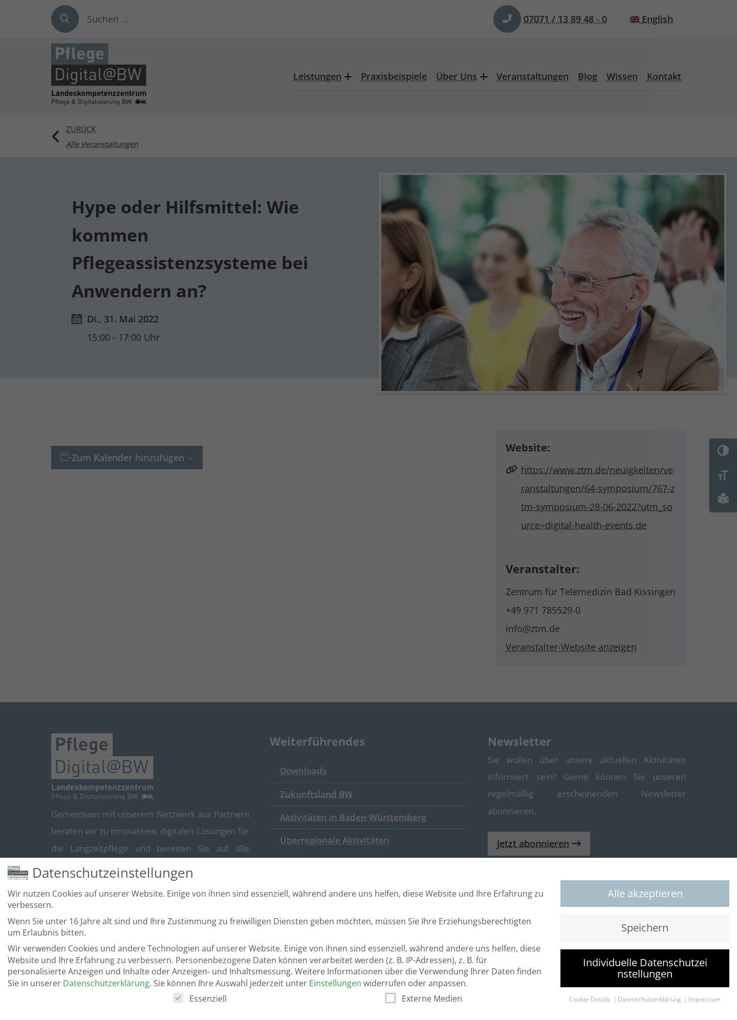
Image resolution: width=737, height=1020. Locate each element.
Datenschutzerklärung (106, 983)
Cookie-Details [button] (590, 999)
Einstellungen (335, 983)
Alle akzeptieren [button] (645, 893)
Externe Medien (423, 998)
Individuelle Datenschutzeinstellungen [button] (645, 968)
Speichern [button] (644, 928)
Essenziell (200, 998)
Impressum (704, 999)
